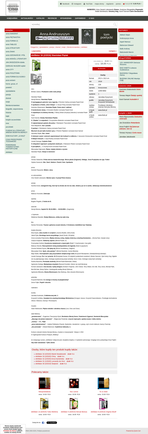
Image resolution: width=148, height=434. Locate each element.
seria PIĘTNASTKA (13, 37)
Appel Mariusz (125, 42)
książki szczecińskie (13, 120)
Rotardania (135, 123)
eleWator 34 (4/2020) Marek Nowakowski (50, 354)
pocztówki (9, 127)
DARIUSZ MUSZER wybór (15, 66)
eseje (8, 102)
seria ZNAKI (10, 52)
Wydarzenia (66, 18)
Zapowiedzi (80, 18)
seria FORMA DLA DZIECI (15, 77)
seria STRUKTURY (13, 48)
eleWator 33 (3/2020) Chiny (45, 356)
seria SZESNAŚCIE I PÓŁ (15, 55)
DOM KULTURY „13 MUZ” (15, 136)
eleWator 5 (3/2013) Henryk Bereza (74, 412)
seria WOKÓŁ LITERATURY (16, 59)
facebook (66, 4)
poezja (8, 95)
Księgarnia (12, 18)
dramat (8, 98)
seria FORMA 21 (12, 41)
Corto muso (137, 133)
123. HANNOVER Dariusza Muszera (130, 63)
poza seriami (10, 80)
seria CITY (10, 69)
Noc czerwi (74, 392)
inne (7, 123)
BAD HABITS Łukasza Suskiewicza (128, 69)
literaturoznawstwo (13, 105)
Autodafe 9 (134, 99)
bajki (7, 116)
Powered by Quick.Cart (133, 431)
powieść (9, 87)
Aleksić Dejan (125, 35)
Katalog (40, 18)
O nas (91, 18)
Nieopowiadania (44, 392)
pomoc (118, 4)
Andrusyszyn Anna (127, 38)
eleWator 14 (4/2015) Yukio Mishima (44, 412)
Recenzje (52, 18)
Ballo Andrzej (125, 49)
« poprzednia (36, 51)
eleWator (9, 152)
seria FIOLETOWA (13, 73)
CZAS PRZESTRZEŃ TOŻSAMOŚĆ (14, 140)
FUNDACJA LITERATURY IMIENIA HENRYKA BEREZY (16, 131)
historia (8, 112)
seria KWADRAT (12, 34)
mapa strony (99, 4)
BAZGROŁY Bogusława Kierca (129, 74)
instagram (77, 4)
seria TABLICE (11, 44)
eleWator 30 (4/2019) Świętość (46, 364)
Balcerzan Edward (126, 45)
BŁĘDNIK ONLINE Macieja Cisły (130, 79)
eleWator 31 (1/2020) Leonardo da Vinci (50, 361)
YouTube (89, 4)
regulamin (110, 4)
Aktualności (27, 18)
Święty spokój (136, 95)
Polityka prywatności (43, 431)
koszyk (127, 4)
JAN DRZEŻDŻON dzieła (15, 62)
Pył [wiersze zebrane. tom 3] (129, 128)
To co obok (103, 392)
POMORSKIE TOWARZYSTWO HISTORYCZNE (12, 147)
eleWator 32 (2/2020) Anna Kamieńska (49, 359)
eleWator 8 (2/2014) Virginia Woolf (103, 412)
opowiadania (10, 91)
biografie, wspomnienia (14, 109)
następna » (113, 51)
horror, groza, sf (11, 84)
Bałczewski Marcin (127, 52)
